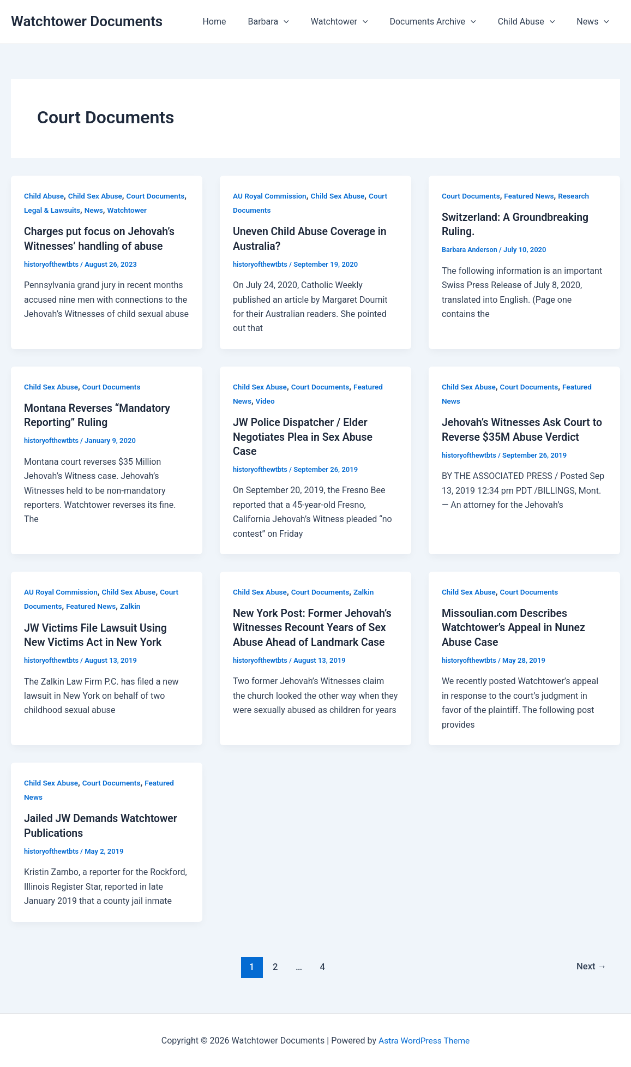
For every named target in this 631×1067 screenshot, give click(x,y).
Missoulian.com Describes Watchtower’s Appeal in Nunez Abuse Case (516, 627)
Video (266, 401)
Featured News (531, 195)
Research (577, 195)
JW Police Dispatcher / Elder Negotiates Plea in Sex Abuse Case (305, 436)
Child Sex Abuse (97, 195)
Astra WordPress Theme (424, 1039)
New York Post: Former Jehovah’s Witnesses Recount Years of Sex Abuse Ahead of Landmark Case (314, 627)
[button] (303, 22)
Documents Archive (443, 22)
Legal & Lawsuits (96, 210)
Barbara (288, 22)
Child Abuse (533, 22)
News (595, 22)
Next (590, 965)
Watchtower (354, 22)
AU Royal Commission (271, 195)
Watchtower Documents (87, 21)
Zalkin (133, 605)
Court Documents (472, 195)
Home (238, 21)
